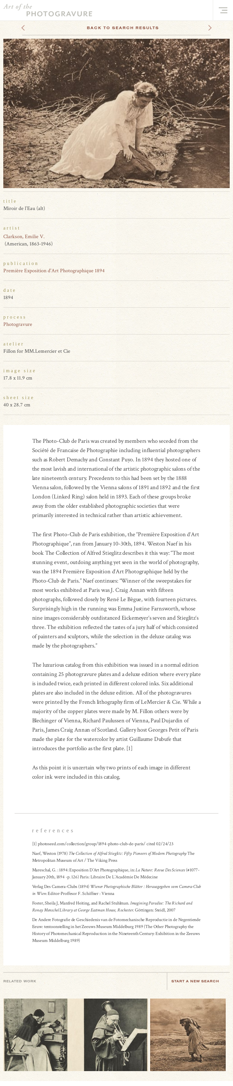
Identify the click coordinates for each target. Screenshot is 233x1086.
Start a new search (198, 981)
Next (204, 28)
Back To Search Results (123, 28)
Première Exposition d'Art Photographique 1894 (54, 270)
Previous (35, 28)
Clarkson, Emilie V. (24, 236)
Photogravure (17, 324)
